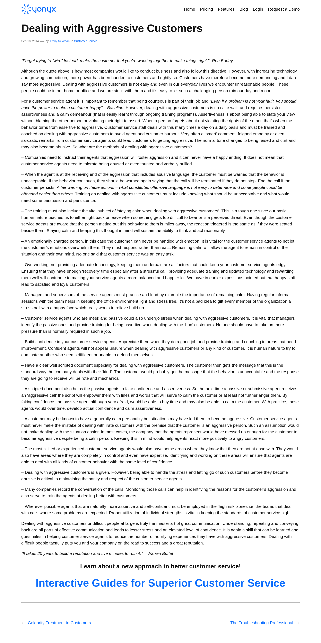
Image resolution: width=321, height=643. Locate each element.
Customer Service (85, 41)
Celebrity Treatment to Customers (59, 622)
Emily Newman (60, 41)
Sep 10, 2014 (30, 41)
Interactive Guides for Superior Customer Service (160, 583)
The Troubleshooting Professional (261, 622)
